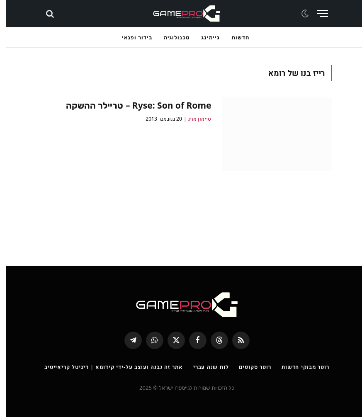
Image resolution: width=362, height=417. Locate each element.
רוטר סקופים (249, 367)
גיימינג (204, 37)
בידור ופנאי (131, 37)
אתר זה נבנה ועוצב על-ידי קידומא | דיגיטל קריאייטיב (108, 367)
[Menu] (316, 13)
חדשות (234, 37)
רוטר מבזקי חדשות (299, 367)
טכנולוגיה (171, 37)
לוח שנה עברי (205, 367)
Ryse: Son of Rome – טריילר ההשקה (133, 105)
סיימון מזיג (193, 118)
